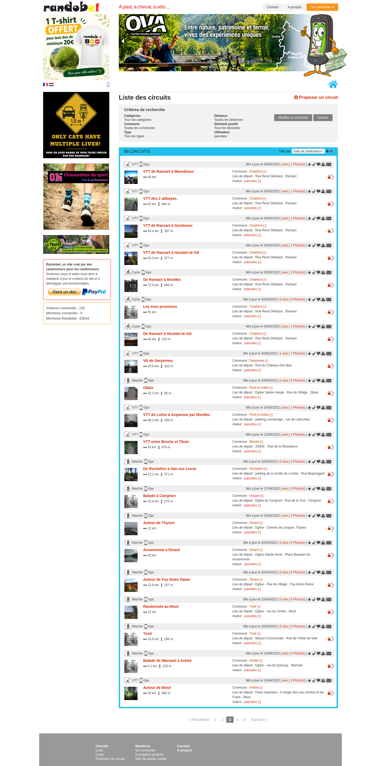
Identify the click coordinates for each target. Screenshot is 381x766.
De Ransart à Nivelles (162, 279)
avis (285, 164)
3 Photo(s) (298, 515)
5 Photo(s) (298, 380)
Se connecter (322, 7)
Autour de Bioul (157, 687)
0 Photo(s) (298, 299)
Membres (143, 746)
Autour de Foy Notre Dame (166, 579)
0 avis (284, 299)
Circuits (102, 746)
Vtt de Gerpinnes (158, 360)
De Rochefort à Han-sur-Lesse (169, 469)
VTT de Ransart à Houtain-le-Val (171, 252)
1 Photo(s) (298, 164)
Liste (99, 750)
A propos (294, 7)
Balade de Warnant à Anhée (167, 660)
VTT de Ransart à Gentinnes (168, 225)
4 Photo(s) (298, 461)
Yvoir (147, 633)
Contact (273, 7)
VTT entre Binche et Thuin (166, 442)
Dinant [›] (256, 523)
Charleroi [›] (258, 171)
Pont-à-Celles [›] (261, 387)
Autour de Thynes (159, 523)
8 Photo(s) (298, 572)
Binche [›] (256, 442)
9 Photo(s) (298, 542)
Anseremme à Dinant (161, 550)
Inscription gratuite (149, 754)
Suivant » (258, 720)
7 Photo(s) (298, 353)
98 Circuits (137, 151)
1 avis (284, 353)
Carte (100, 754)
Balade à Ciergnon (159, 496)
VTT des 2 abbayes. (160, 198)
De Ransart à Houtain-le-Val (167, 333)
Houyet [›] (256, 496)
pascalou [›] (252, 181)
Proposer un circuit (316, 97)
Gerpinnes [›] (259, 360)
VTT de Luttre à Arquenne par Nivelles (176, 415)
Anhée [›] (256, 660)
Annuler (323, 117)
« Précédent (199, 720)
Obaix (148, 388)
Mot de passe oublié (150, 759)
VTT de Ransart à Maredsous (168, 171)
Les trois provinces (160, 306)
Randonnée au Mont (161, 606)
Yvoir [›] (255, 606)
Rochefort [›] (258, 469)
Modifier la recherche (293, 117)
